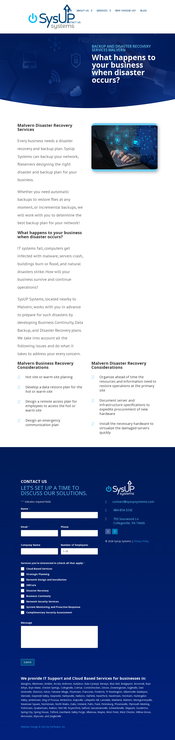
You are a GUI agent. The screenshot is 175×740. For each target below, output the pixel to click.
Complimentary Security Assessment (49, 612)
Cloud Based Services (39, 568)
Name (25, 508)
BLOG (143, 10)
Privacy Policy (141, 541)
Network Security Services (42, 601)
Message (26, 622)
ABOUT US (83, 10)
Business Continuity (38, 596)
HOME (68, 10)
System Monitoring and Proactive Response (53, 607)
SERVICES (102, 10)
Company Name (30, 545)
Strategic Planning (37, 574)
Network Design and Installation (46, 579)
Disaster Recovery (37, 590)
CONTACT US (72, 22)
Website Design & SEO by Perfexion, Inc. (43, 726)
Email (25, 526)
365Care (31, 585)
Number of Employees (74, 545)
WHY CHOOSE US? (125, 10)
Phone (65, 526)
